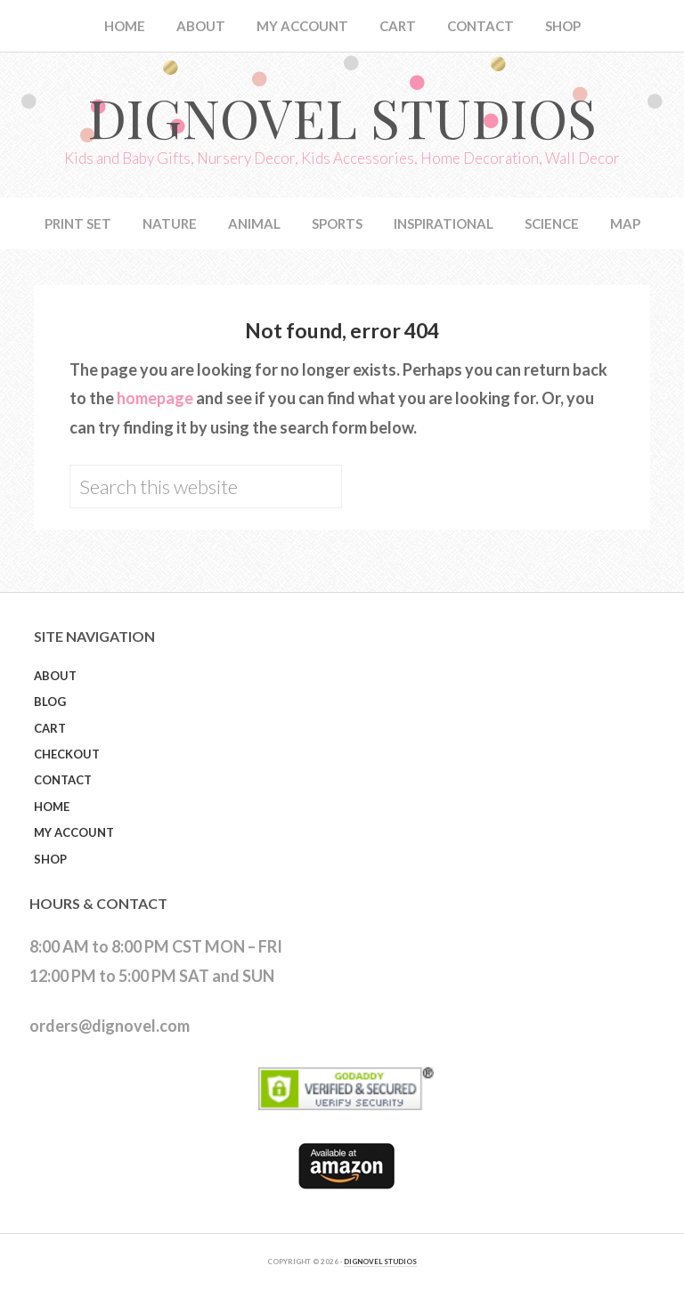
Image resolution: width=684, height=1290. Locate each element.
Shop (50, 859)
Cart (50, 728)
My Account (74, 832)
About (55, 676)
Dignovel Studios (342, 116)
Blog (50, 701)
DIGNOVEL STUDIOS (380, 1261)
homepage (155, 398)
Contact (63, 780)
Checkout (67, 754)
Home (51, 806)
